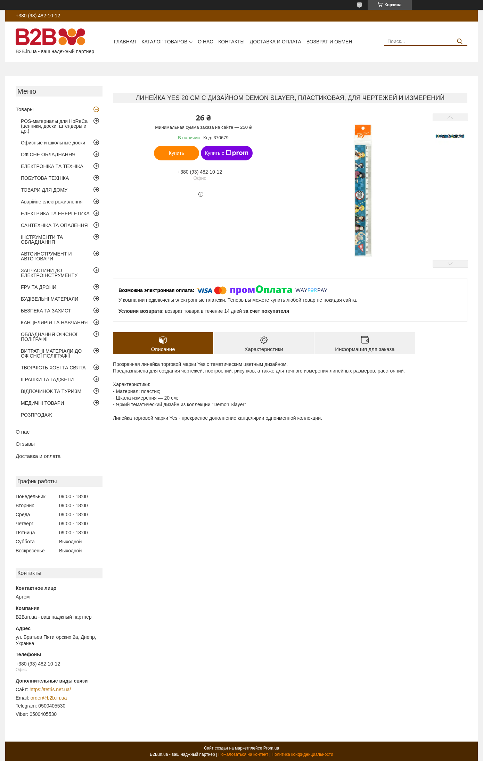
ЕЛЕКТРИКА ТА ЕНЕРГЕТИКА (55, 213)
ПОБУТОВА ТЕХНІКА (45, 178)
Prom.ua (271, 748)
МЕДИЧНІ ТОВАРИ (42, 403)
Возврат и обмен (329, 41)
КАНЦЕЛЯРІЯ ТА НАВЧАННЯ (54, 322)
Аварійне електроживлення (51, 201)
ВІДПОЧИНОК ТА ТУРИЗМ (51, 391)
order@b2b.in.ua (49, 698)
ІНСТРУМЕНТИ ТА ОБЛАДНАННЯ (42, 239)
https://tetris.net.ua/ (50, 689)
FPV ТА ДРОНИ (38, 287)
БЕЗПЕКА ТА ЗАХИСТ (46, 310)
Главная (125, 41)
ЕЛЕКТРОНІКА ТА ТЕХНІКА (52, 166)
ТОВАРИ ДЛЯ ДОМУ (44, 190)
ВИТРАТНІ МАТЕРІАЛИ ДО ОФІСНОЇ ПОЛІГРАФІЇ (51, 353)
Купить (176, 153)
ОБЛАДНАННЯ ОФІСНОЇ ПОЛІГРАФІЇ (49, 337)
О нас (205, 41)
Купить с (226, 153)
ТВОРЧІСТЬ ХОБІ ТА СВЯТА (53, 367)
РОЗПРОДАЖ (36, 415)
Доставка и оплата (275, 41)
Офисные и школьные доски (53, 142)
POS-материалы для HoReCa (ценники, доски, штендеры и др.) (54, 126)
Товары (25, 109)
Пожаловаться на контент (243, 754)
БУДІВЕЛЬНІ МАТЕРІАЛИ (49, 299)
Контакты (231, 41)
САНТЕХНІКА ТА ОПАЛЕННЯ (54, 225)
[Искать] (459, 41)
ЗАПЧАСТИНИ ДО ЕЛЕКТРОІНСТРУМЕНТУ (49, 273)
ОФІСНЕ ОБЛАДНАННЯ (48, 154)
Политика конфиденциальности (302, 754)
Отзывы (25, 444)
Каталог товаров (164, 41)
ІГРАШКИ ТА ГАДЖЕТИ (47, 379)
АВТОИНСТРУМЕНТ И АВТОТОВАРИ (46, 256)
